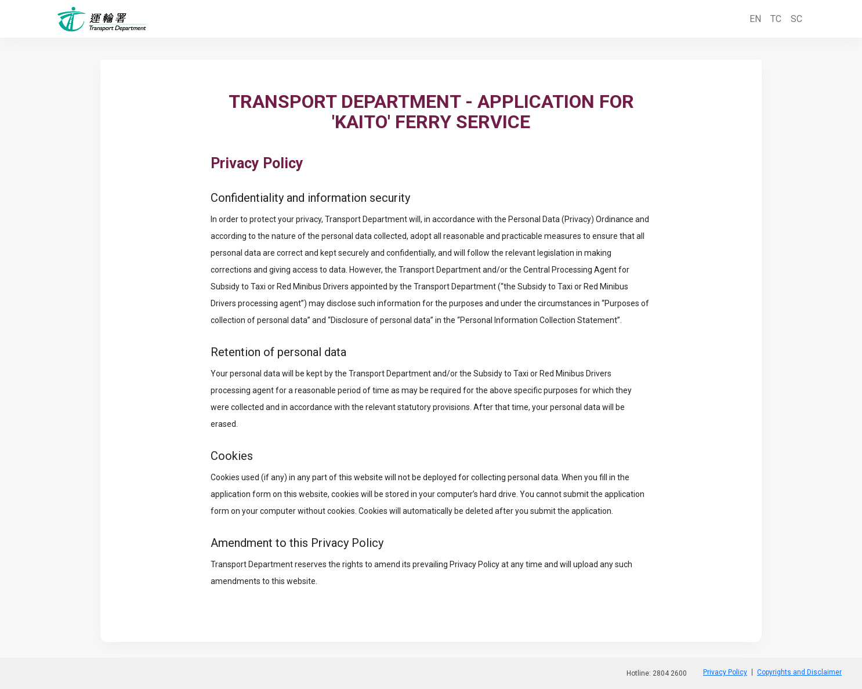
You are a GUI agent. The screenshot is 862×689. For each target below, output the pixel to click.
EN (755, 18)
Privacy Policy (725, 672)
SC (796, 18)
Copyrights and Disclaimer (799, 672)
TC (775, 18)
